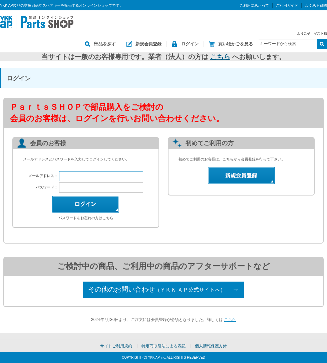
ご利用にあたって (254, 5)
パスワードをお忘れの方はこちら (85, 218)
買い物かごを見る (235, 43)
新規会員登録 (148, 43)
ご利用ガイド (287, 5)
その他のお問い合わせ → (163, 289)
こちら (220, 56)
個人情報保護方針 (211, 346)
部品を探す (105, 43)
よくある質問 (316, 5)
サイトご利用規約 (116, 346)
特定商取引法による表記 (163, 346)
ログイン (190, 43)
